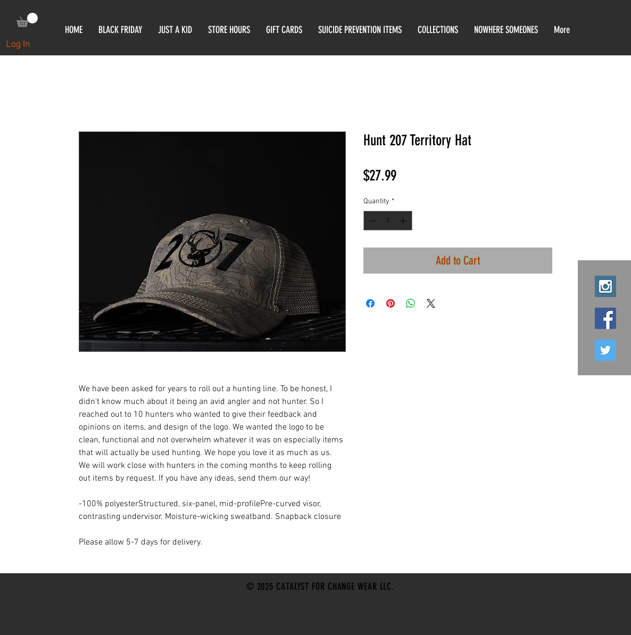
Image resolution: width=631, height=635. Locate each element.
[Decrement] (371, 220)
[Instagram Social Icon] (605, 286)
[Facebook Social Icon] (605, 318)
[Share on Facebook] (370, 303)
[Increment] (404, 220)
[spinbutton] (387, 220)
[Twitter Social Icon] (605, 350)
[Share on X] (431, 303)
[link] (27, 20)
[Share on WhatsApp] (410, 303)
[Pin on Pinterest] (390, 303)
